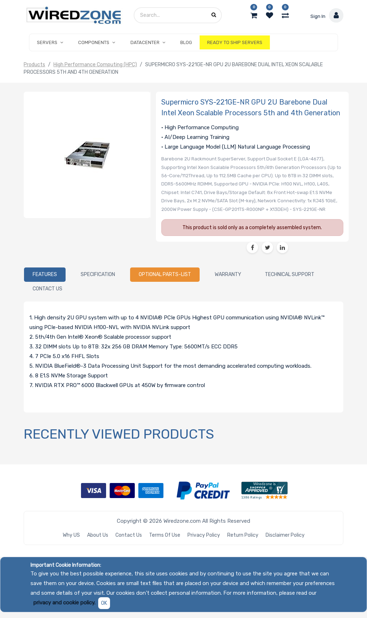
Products (34, 65)
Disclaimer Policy (285, 535)
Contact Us (128, 535)
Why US (71, 535)
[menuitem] (186, 42)
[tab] (45, 274)
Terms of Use (164, 535)
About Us (97, 535)
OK (104, 603)
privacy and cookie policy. (64, 602)
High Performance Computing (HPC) (95, 65)
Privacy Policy (203, 535)
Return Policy (242, 535)
